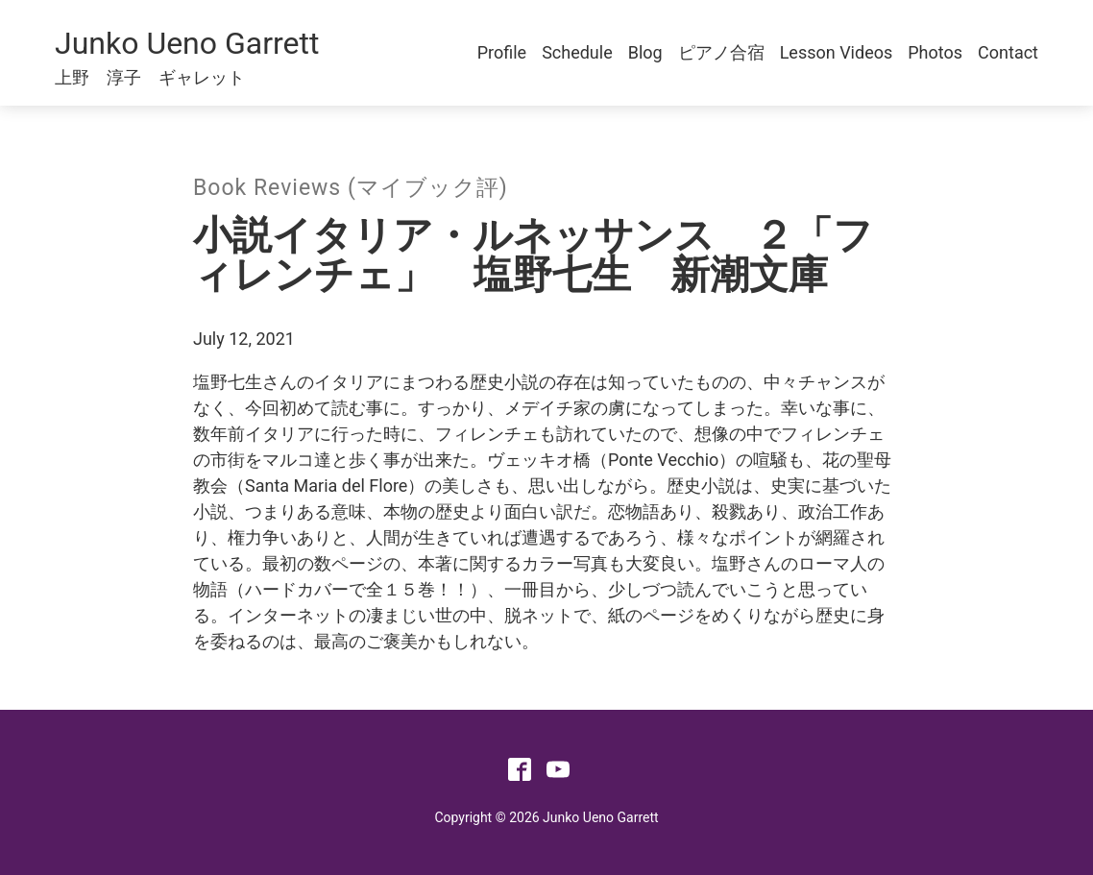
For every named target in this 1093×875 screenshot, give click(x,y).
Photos (935, 52)
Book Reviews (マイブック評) (350, 188)
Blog (645, 52)
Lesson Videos (836, 52)
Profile (501, 52)
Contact (1008, 52)
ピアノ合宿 (721, 52)
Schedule (577, 52)
